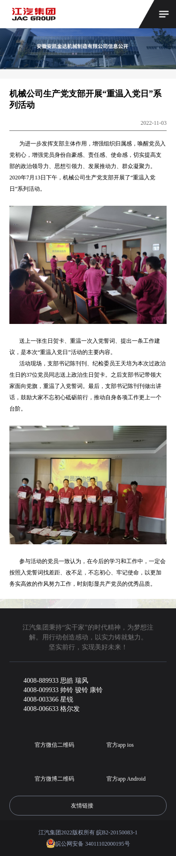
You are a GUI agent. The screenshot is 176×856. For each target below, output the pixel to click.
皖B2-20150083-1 (117, 832)
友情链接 (88, 805)
